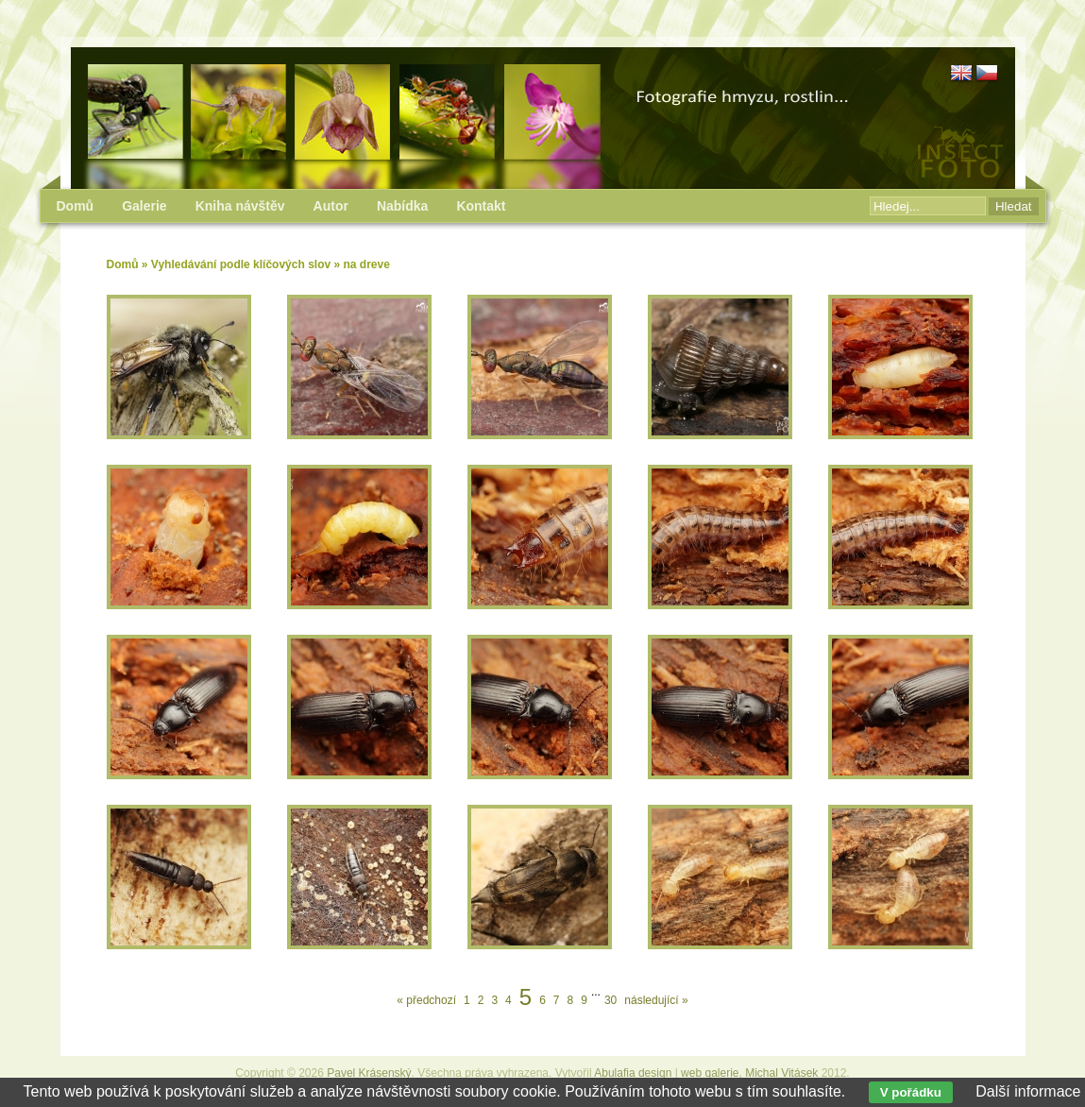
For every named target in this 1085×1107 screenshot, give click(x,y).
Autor (331, 205)
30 (610, 1000)
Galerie (144, 205)
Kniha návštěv (240, 205)
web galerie (709, 1073)
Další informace (1027, 1091)
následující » (655, 1000)
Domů (123, 264)
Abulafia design (632, 1073)
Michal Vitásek (781, 1073)
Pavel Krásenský (369, 1073)
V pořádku (910, 1092)
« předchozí (426, 1000)
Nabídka (402, 205)
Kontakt (480, 205)
